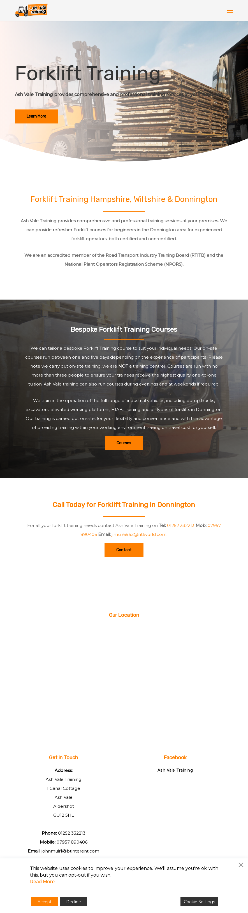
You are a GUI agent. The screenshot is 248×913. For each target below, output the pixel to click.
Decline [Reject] (73, 901)
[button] (230, 10)
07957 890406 (72, 842)
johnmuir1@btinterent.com (70, 851)
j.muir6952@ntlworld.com (139, 534)
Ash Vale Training (175, 770)
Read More (42, 881)
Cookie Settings (199, 901)
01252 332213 (180, 525)
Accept (45, 901)
